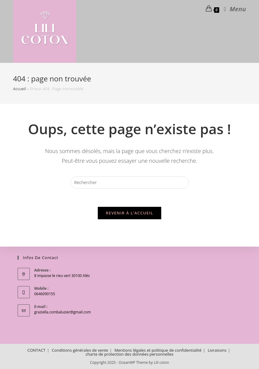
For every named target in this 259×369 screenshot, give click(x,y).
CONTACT (36, 350)
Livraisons (217, 350)
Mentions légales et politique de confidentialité (158, 350)
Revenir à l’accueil (129, 213)
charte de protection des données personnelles (130, 354)
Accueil (19, 88)
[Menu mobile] (232, 9)
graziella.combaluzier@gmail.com (62, 312)
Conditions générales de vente (80, 350)
